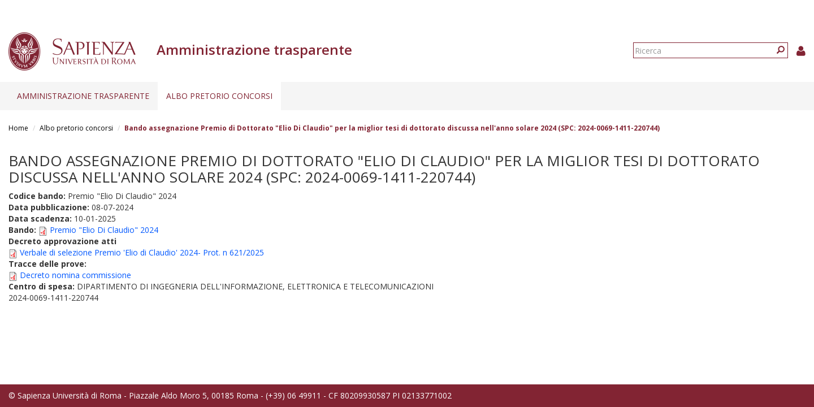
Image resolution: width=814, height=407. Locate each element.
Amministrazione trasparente (83, 95)
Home (18, 128)
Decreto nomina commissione (75, 275)
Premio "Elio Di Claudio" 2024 (104, 229)
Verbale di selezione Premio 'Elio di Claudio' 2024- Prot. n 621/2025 (142, 252)
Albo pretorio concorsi (219, 95)
